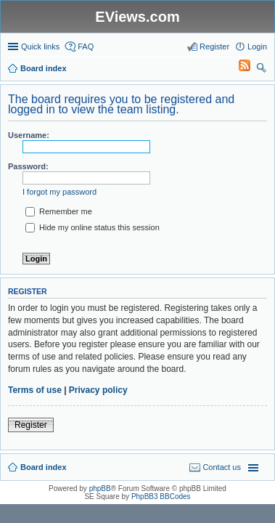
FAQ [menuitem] (86, 46)
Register (31, 425)
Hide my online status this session (92, 227)
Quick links (40, 46)
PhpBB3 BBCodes (161, 496)
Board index (43, 467)
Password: (28, 166)
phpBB (100, 488)
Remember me (58, 211)
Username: (28, 135)
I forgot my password (59, 191)
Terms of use (35, 390)
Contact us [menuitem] (221, 467)
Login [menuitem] (257, 46)
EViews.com (137, 17)
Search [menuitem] (261, 70)
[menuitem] (238, 68)
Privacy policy (98, 390)
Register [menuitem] (214, 46)
